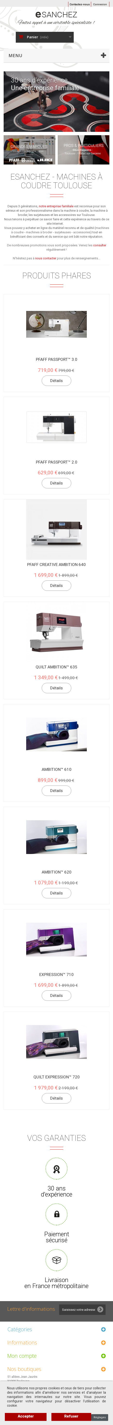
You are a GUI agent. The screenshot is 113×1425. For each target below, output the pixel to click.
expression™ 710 (56, 974)
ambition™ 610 (57, 769)
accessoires (81, 232)
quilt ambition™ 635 (56, 667)
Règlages (100, 1417)
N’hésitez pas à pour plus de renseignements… (56, 258)
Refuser (71, 1416)
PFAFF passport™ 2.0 (56, 462)
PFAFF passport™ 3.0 (56, 359)
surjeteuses (63, 232)
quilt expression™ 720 (56, 1077)
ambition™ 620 (57, 872)
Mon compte (22, 1355)
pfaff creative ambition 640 (56, 564)
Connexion (100, 4)
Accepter (26, 1416)
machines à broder (39, 232)
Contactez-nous (80, 4)
